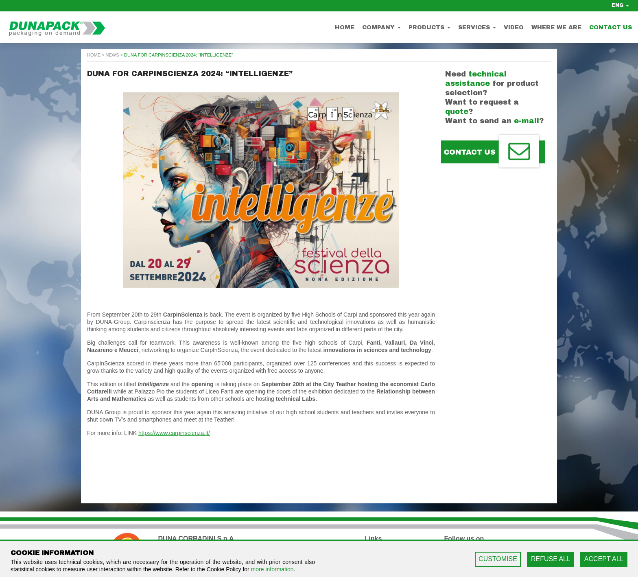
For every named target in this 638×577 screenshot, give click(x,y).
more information (272, 569)
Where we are (556, 27)
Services (477, 27)
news (112, 54)
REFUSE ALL (550, 558)
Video (514, 27)
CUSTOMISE (497, 558)
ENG (620, 5)
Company (381, 27)
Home (344, 27)
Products (429, 27)
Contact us (610, 27)
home (94, 54)
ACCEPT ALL (604, 558)
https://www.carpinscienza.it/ (174, 433)
